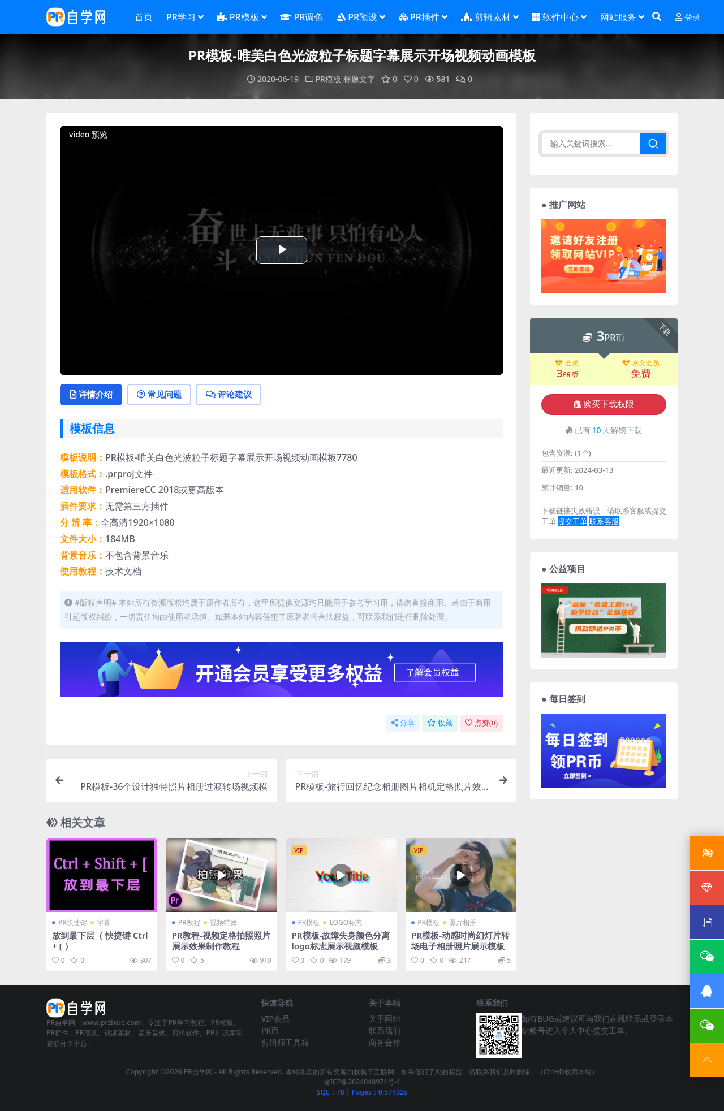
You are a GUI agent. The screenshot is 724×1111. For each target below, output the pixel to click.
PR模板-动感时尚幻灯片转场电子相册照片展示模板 (460, 940)
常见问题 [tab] (159, 394)
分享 (403, 723)
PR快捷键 (72, 922)
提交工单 (572, 521)
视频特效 (223, 922)
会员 (567, 362)
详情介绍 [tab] (91, 394)
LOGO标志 (345, 922)
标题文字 (359, 79)
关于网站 (384, 1018)
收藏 (440, 723)
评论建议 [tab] (230, 394)
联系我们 (384, 1029)
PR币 (270, 1029)
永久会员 (641, 362)
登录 (687, 17)
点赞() (481, 723)
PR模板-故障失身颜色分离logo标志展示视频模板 (341, 940)
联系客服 (604, 521)
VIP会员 (275, 1018)
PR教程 (189, 922)
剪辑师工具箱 (285, 1041)
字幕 (103, 922)
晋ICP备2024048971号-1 (362, 1081)
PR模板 (328, 79)
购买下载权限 (604, 403)
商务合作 (384, 1041)
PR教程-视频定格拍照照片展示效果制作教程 (221, 940)
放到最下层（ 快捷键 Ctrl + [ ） (100, 940)
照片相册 (462, 922)
